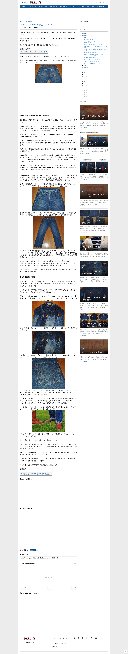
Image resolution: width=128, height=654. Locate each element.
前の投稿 (73, 588)
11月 (85, 65)
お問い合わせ (100, 6)
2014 (83, 92)
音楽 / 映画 (53, 6)
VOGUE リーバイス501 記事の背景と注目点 (94, 59)
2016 (83, 35)
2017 (83, 33)
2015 (83, 90)
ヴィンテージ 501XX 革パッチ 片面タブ (93, 63)
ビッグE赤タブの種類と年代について (92, 61)
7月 (85, 74)
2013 (83, 94)
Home (24, 6)
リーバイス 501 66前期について (91, 52)
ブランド (33, 6)
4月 (85, 81)
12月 (85, 37)
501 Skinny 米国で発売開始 (90, 57)
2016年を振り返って (88, 39)
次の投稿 (23, 588)
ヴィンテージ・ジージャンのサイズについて (94, 44)
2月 (85, 85)
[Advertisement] (64, 14)
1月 (85, 88)
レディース (80, 6)
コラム (71, 6)
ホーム (48, 588)
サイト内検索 (55, 643)
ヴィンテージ (43, 6)
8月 (85, 72)
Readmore (84, 127)
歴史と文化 (63, 6)
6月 (85, 76)
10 (83, 349)
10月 (85, 67)
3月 (85, 83)
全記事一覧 (90, 6)
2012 (83, 96)
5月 (85, 79)
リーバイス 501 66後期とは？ (92, 352)
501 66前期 (29, 21)
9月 (85, 70)
